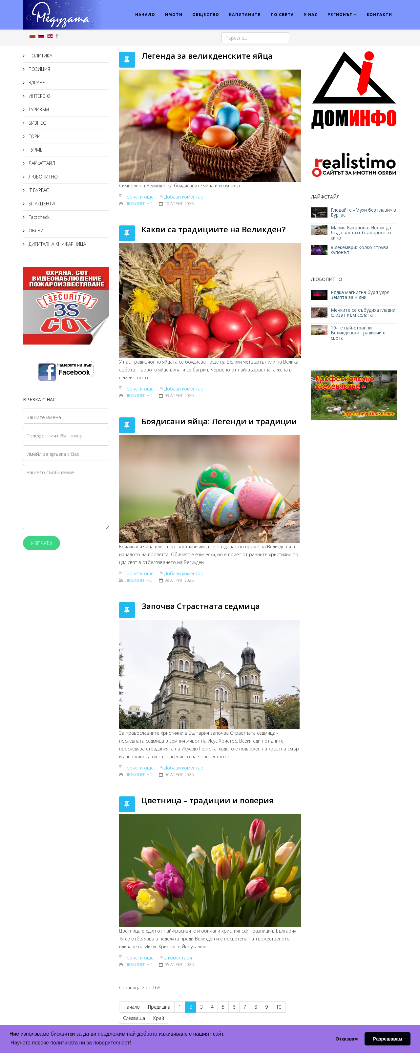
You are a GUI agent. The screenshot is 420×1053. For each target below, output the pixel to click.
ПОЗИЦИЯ (38, 69)
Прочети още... (140, 197)
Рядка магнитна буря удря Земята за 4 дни (360, 294)
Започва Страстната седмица (200, 605)
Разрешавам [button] (387, 1039)
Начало (131, 1007)
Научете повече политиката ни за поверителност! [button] (70, 1042)
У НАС (311, 14)
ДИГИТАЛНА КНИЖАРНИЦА (56, 244)
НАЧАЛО (145, 14)
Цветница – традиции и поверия (207, 800)
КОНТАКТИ (379, 14)
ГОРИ (33, 136)
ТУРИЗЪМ (38, 109)
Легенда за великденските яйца (207, 55)
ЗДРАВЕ (36, 82)
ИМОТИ (173, 14)
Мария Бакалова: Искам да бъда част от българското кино (361, 232)
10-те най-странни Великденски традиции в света (358, 333)
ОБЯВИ (35, 230)
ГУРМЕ (35, 150)
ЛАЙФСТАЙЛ (41, 163)
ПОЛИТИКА (39, 56)
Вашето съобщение (50, 472)
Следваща (134, 1018)
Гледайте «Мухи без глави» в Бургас (363, 212)
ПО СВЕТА (282, 14)
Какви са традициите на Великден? (213, 229)
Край (158, 1018)
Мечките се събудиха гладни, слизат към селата (364, 312)
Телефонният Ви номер (54, 435)
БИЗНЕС (36, 123)
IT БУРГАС (38, 190)
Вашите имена (43, 417)
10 (278, 1007)
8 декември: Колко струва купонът (359, 249)
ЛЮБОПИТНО (42, 177)
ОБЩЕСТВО (205, 14)
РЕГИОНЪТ (340, 14)
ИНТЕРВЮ (38, 96)
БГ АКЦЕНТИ (41, 203)
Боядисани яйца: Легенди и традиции (219, 421)
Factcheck (38, 217)
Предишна (159, 1007)
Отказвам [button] (346, 1039)
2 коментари (178, 958)
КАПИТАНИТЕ (245, 14)
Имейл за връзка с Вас (52, 454)
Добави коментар (183, 197)
